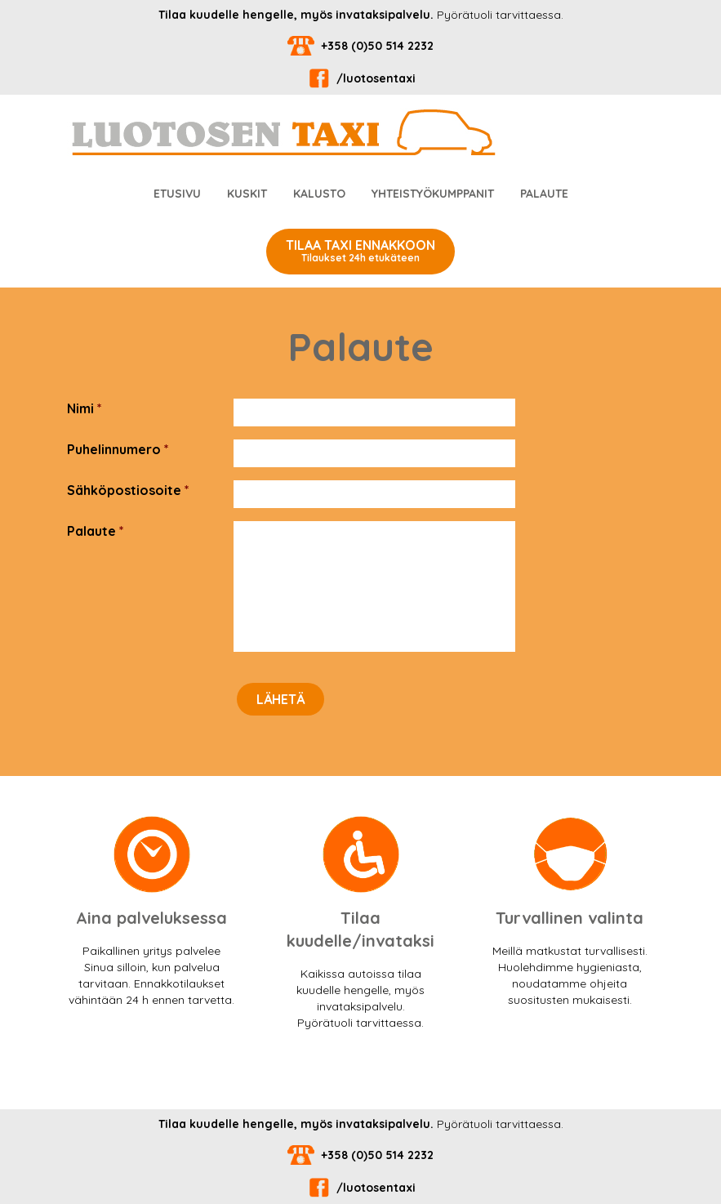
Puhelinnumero (118, 449)
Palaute (544, 193)
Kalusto (319, 193)
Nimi (84, 408)
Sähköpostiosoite (128, 490)
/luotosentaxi (360, 78)
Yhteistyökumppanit (433, 193)
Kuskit (247, 193)
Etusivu (177, 193)
